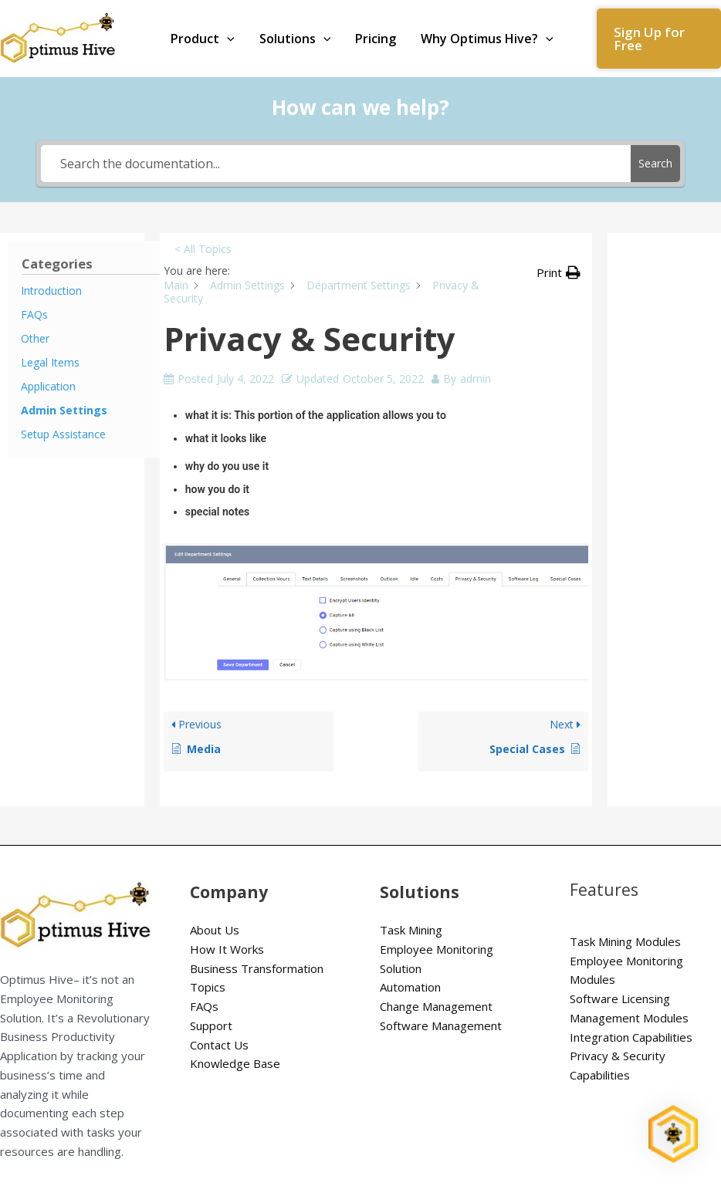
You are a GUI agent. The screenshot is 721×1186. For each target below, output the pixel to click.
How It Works (227, 949)
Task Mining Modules (625, 941)
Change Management (436, 1006)
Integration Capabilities (631, 1037)
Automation (410, 987)
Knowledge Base (235, 1063)
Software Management (441, 1025)
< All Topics (203, 249)
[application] (227, 38)
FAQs (204, 1006)
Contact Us (219, 1045)
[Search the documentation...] (336, 163)
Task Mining (411, 930)
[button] (659, 38)
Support (211, 1025)
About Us (214, 930)
